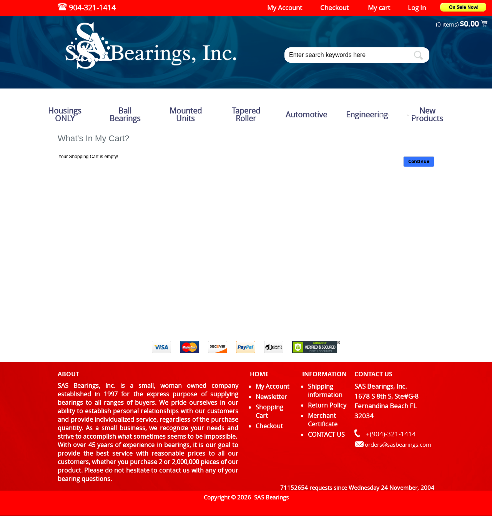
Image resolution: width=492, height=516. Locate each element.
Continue (418, 161)
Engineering (367, 114)
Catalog (397, 115)
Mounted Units (186, 114)
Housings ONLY (64, 114)
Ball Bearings (125, 114)
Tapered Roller (246, 114)
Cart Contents (422, 115)
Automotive (306, 114)
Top (382, 115)
